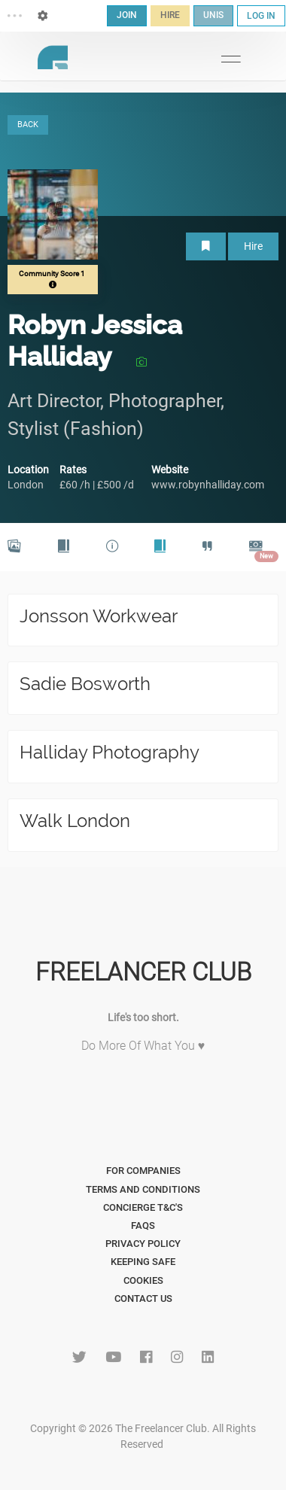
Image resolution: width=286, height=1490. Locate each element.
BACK (27, 124)
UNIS (213, 15)
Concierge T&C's (143, 1207)
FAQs (143, 1225)
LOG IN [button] (261, 16)
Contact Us (143, 1298)
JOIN (127, 15)
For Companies (143, 1170)
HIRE (170, 15)
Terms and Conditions (143, 1189)
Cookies (143, 1280)
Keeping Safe (143, 1261)
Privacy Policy (143, 1243)
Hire (253, 246)
